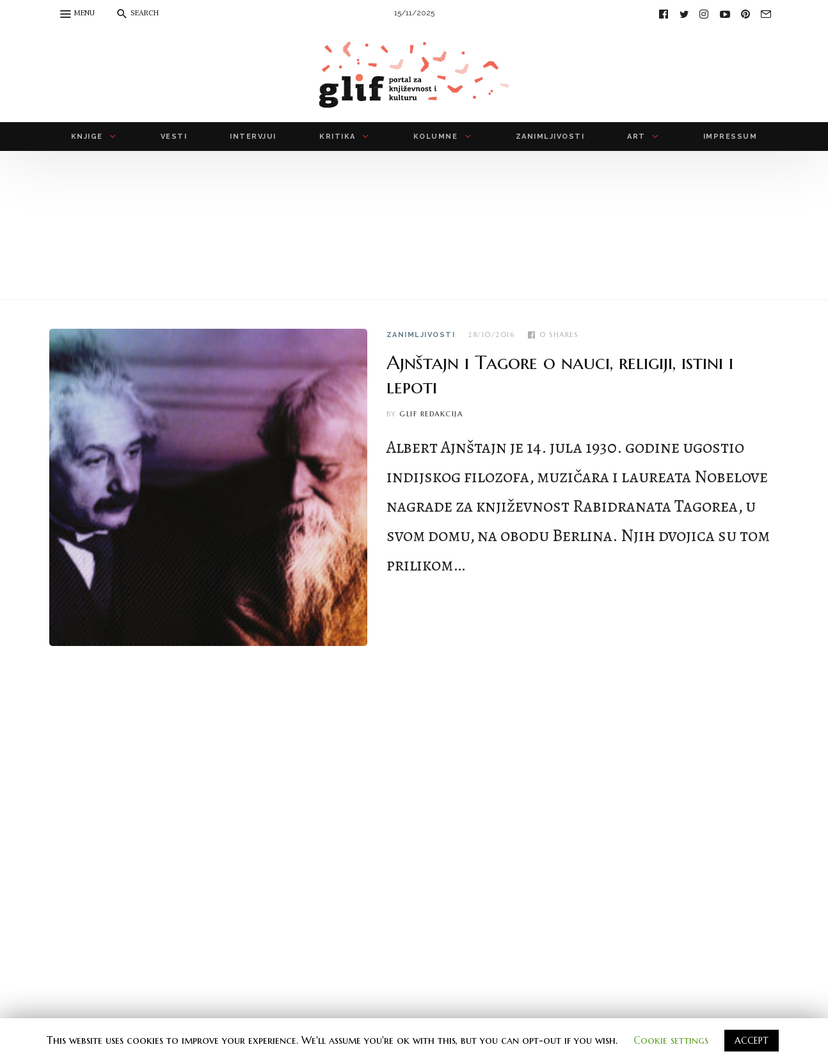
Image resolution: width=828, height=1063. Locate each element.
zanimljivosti (421, 335)
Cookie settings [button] (670, 1040)
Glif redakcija (431, 413)
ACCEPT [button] (751, 1040)
